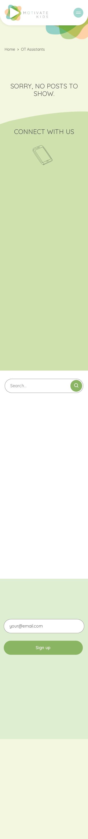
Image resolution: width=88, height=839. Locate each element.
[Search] (44, 386)
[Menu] (78, 13)
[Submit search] (76, 386)
